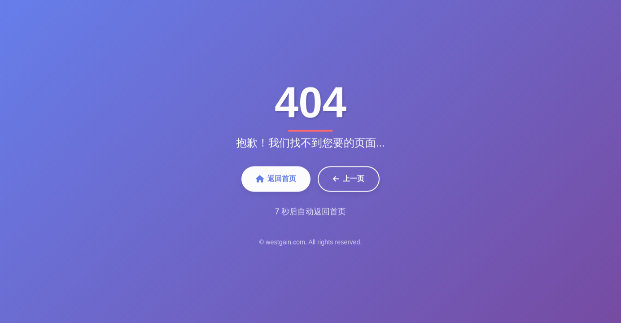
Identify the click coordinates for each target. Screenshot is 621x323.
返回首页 (276, 180)
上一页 (348, 180)
